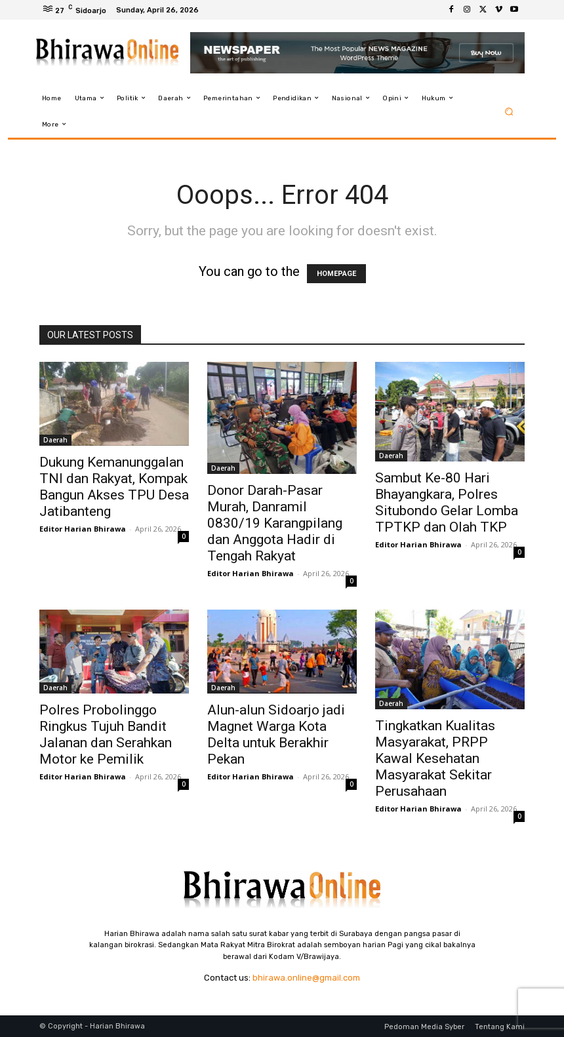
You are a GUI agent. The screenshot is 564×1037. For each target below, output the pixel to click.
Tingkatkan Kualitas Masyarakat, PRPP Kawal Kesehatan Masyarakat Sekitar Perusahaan (435, 758)
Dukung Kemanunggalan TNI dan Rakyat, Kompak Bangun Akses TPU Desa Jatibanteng (114, 486)
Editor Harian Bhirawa (82, 529)
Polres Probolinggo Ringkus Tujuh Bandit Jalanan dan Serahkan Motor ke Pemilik (105, 734)
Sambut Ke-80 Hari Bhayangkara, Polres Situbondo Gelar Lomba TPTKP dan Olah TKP (446, 502)
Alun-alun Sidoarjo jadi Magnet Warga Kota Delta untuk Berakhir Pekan (276, 734)
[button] (509, 111)
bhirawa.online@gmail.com (306, 978)
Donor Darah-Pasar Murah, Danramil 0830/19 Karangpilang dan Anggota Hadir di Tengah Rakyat (274, 523)
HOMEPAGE (336, 273)
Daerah (55, 439)
